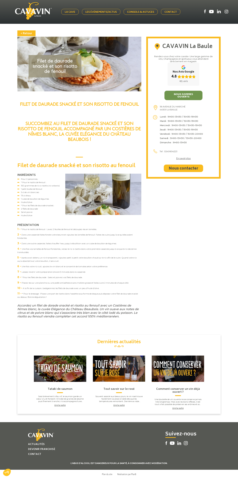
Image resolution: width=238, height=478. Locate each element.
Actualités (36, 444)
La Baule (39, 16)
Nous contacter (183, 168)
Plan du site (107, 473)
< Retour (26, 33)
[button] (7, 472)
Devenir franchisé (41, 449)
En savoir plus (183, 158)
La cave (70, 12)
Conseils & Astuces (141, 12)
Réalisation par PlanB (126, 473)
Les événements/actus (102, 12)
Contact (171, 12)
